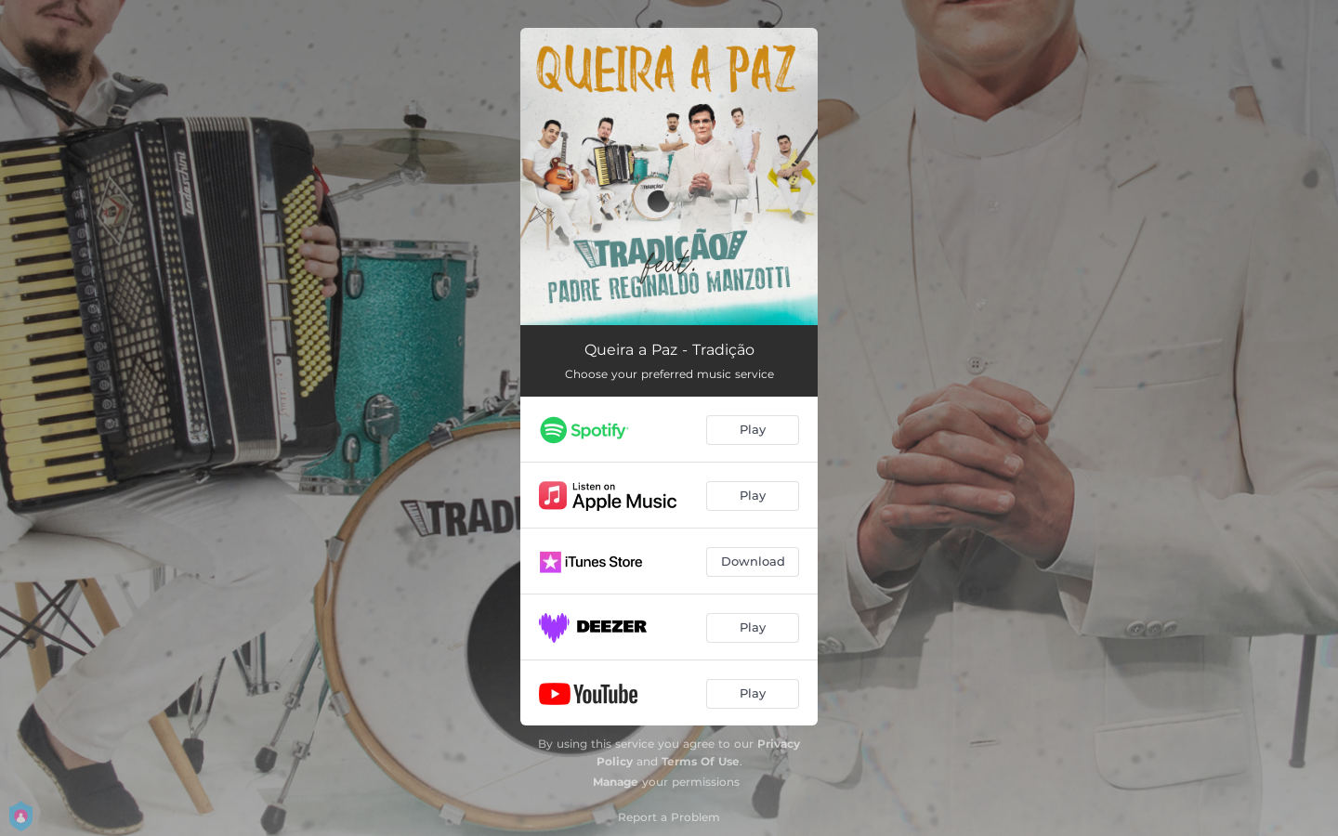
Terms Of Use (701, 761)
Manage (615, 782)
